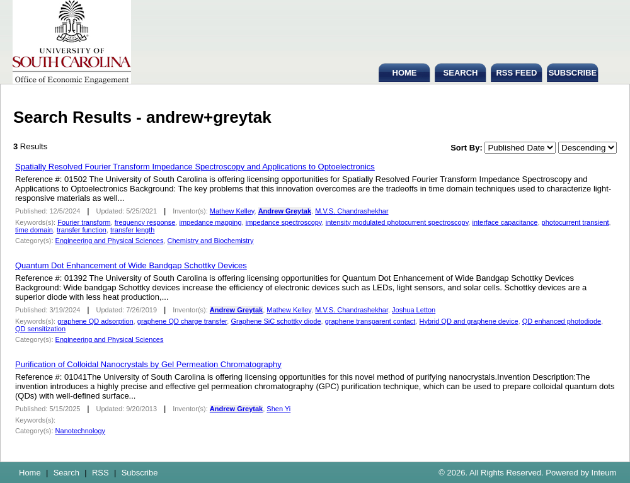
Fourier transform (83, 222)
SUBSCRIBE (573, 72)
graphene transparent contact (370, 321)
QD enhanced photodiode (561, 321)
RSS (100, 472)
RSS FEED (516, 72)
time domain (34, 230)
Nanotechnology (80, 431)
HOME (404, 72)
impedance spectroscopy (284, 222)
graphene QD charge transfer (182, 321)
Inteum (604, 472)
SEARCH (461, 72)
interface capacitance (504, 222)
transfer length (132, 230)
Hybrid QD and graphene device (469, 321)
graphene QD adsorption (95, 321)
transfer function (81, 230)
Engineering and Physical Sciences (109, 240)
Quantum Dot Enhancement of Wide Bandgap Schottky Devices (131, 265)
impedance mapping (210, 222)
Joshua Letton (413, 310)
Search (66, 472)
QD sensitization (40, 328)
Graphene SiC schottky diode (276, 321)
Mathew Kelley (232, 211)
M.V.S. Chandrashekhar (351, 211)
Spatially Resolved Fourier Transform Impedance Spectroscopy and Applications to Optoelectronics (195, 166)
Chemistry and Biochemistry (211, 240)
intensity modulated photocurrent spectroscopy (397, 222)
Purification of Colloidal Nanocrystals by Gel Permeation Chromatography (148, 364)
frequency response (145, 222)
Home (30, 472)
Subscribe (140, 472)
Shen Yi (278, 408)
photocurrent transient (575, 222)
